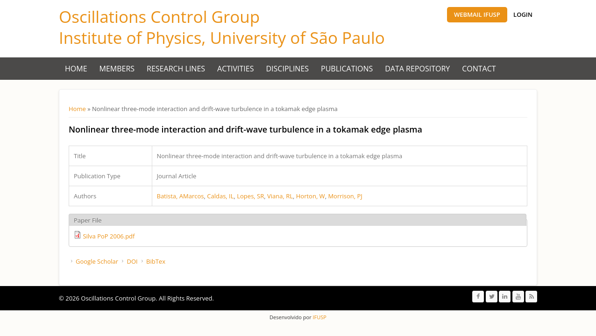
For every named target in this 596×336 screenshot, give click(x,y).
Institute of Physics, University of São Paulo (222, 38)
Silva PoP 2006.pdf (109, 236)
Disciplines (287, 68)
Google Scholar (97, 261)
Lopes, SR (250, 196)
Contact (479, 68)
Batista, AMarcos (180, 196)
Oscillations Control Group (159, 17)
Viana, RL (280, 196)
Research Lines (176, 68)
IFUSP (319, 317)
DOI (132, 261)
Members (117, 68)
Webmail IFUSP (477, 14)
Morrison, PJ (345, 196)
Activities (235, 68)
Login (522, 14)
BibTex (155, 261)
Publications (347, 68)
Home (76, 68)
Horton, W (310, 196)
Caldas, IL (220, 196)
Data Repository (417, 68)
